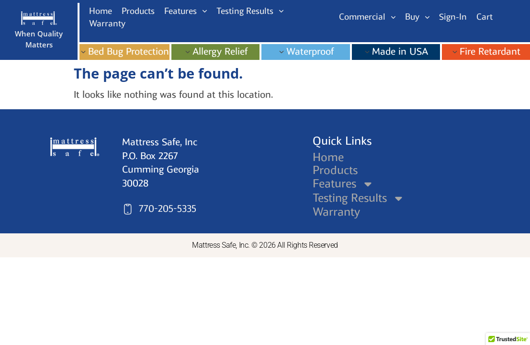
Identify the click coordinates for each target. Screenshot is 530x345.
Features (344, 183)
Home (328, 157)
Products (335, 170)
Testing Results (359, 198)
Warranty (336, 212)
